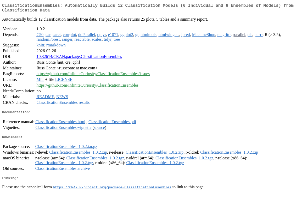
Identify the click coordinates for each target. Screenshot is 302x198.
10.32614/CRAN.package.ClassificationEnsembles (79, 58)
